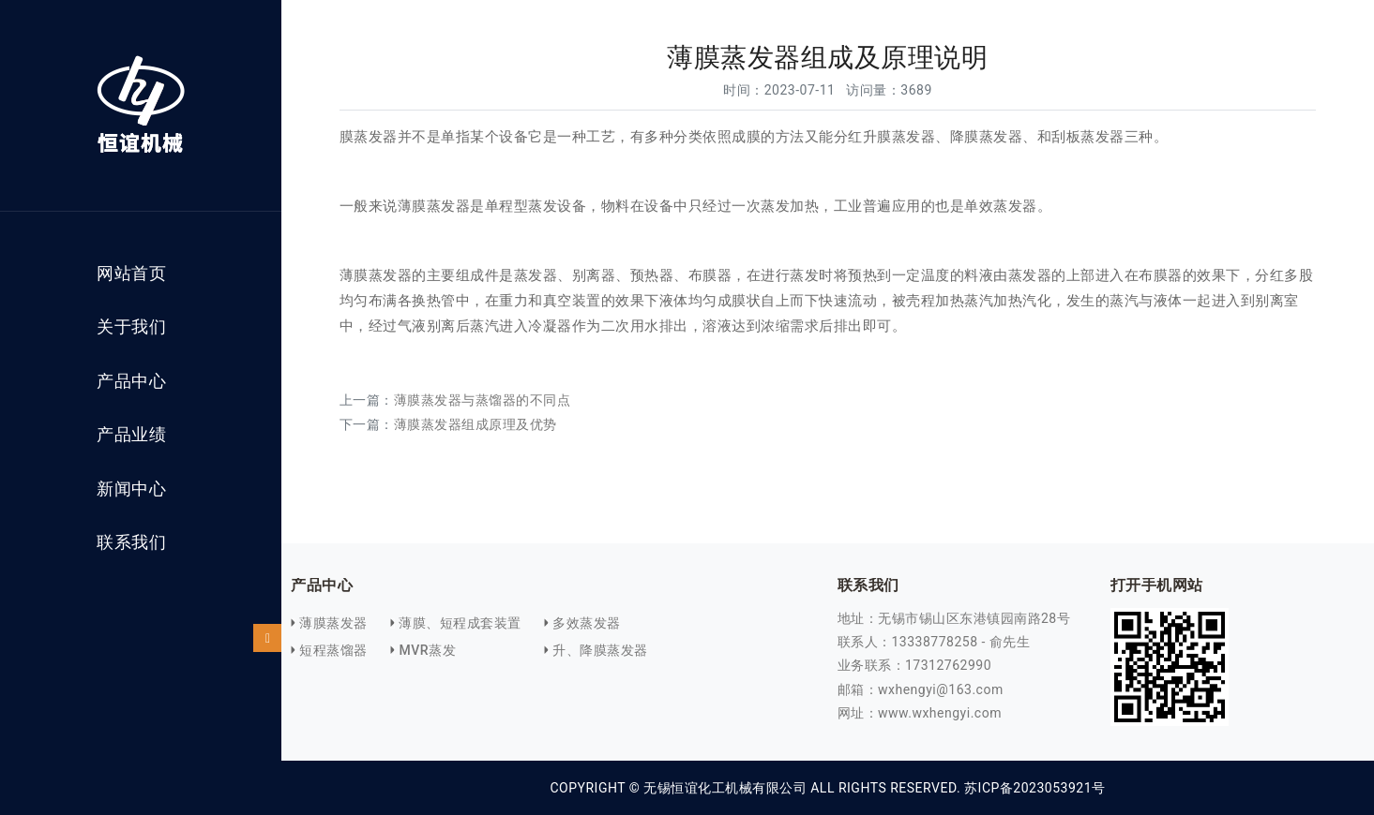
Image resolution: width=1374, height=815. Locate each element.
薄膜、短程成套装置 (460, 622)
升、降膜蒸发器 (600, 650)
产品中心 (131, 381)
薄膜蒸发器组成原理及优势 (475, 424)
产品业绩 (131, 434)
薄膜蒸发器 (333, 622)
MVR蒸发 (427, 650)
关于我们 (131, 327)
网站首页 (131, 273)
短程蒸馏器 (333, 650)
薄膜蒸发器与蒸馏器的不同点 (482, 400)
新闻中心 (131, 489)
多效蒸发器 (586, 622)
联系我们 (131, 542)
